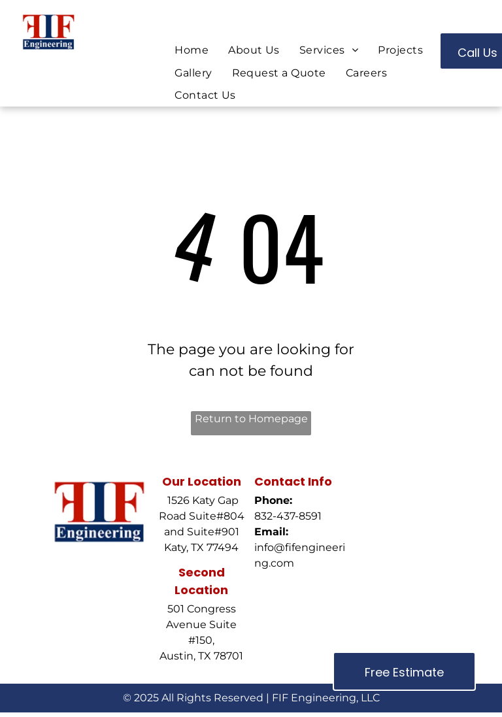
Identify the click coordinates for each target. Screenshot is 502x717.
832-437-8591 (288, 516)
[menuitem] (191, 50)
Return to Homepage (251, 418)
